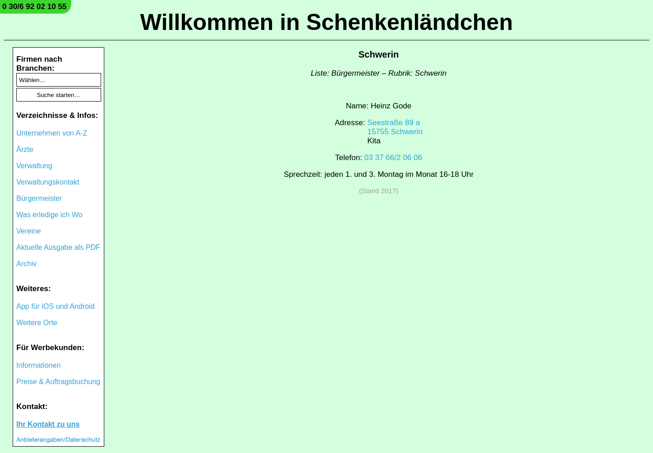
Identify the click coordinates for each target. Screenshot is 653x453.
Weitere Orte (36, 322)
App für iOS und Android (55, 306)
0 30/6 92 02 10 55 (34, 6)
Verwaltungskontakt (47, 182)
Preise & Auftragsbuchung (58, 381)
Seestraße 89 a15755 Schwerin (395, 127)
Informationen (38, 365)
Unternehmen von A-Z (52, 133)
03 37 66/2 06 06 (393, 157)
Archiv (26, 264)
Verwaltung (34, 166)
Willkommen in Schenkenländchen (326, 22)
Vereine (28, 231)
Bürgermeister (39, 198)
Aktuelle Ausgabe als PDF (58, 247)
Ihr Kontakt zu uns (48, 424)
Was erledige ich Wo (49, 215)
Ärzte (24, 149)
